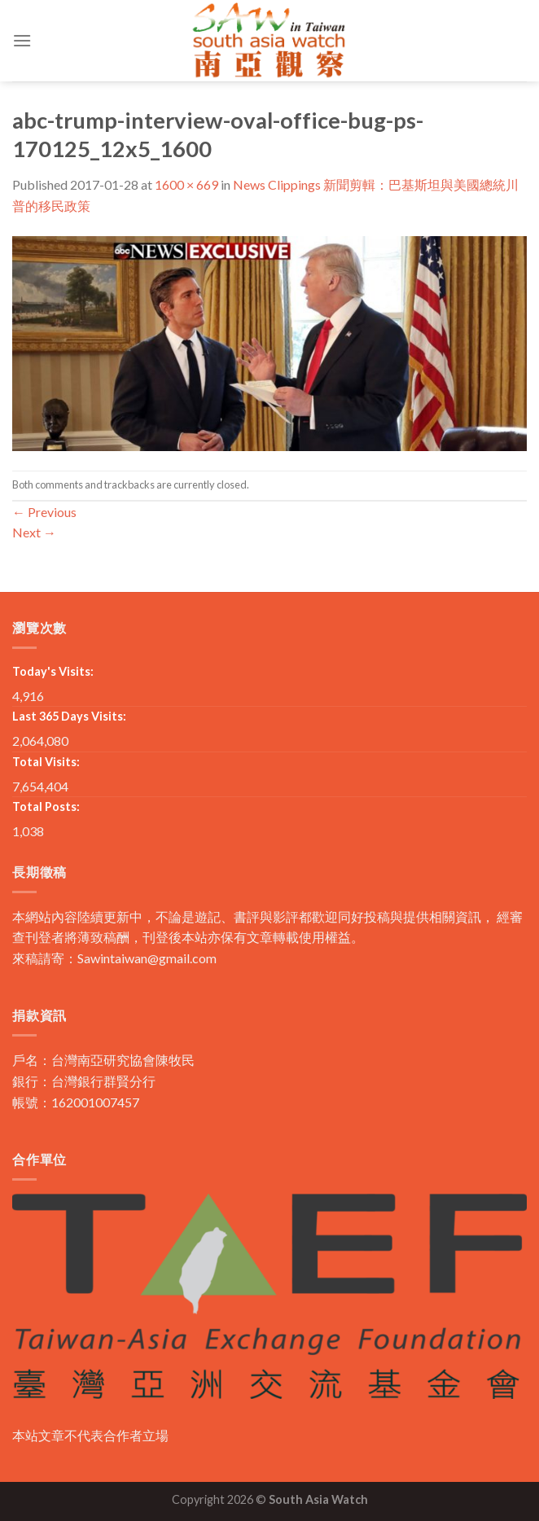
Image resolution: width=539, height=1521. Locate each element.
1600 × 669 (186, 184)
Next (34, 532)
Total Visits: (46, 762)
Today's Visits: (53, 671)
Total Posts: (46, 806)
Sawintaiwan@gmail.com (147, 958)
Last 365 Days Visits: (69, 716)
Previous (44, 511)
